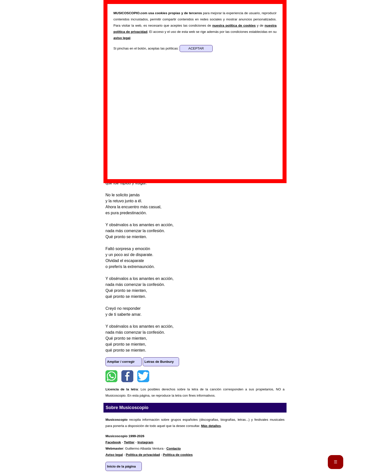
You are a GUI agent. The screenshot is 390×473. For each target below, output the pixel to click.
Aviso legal (114, 455)
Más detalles (211, 426)
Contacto (173, 448)
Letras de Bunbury (159, 362)
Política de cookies (178, 455)
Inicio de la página (121, 466)
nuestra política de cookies (233, 25)
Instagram (145, 442)
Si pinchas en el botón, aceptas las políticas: (146, 48)
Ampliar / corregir (121, 362)
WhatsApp (111, 376)
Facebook (127, 376)
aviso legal (121, 38)
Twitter (143, 376)
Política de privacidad (143, 455)
